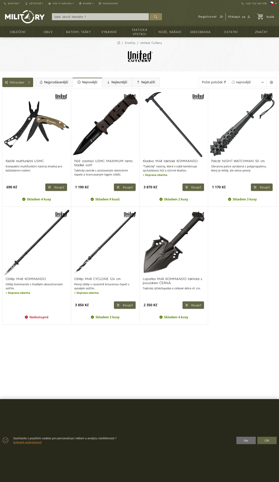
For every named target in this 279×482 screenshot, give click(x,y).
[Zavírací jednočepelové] (5, 109)
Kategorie (11, 93)
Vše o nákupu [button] (60, 3)
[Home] (118, 43)
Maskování (108, 3)
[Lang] (273, 3)
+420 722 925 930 (254, 3)
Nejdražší (173, 82)
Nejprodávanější (81, 82)
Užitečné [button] (33, 3)
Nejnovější (115, 82)
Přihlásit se (239, 17)
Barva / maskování (18, 157)
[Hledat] (155, 16)
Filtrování (31, 82)
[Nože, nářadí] (5, 102)
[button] (211, 16)
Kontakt (12, 3)
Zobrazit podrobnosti (27, 442)
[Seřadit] (247, 82)
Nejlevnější (144, 82)
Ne (246, 440)
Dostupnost (13, 149)
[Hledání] (100, 16)
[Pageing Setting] (271, 82)
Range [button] (85, 3)
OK (267, 440)
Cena (8, 140)
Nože (8, 166)
